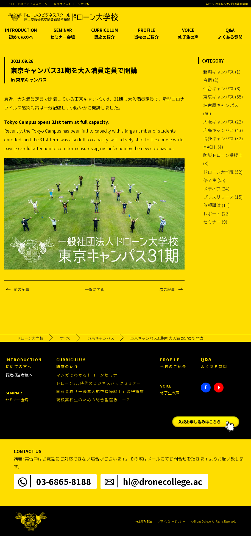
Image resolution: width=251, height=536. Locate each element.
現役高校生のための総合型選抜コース (93, 399)
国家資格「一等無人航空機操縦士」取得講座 (100, 391)
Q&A (230, 34)
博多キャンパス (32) (223, 138)
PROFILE (146, 34)
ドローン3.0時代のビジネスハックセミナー (98, 383)
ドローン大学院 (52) (223, 172)
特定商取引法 (143, 521)
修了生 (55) (214, 180)
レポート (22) (216, 213)
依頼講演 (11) (216, 205)
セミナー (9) (215, 221)
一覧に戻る (94, 289)
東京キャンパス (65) (223, 96)
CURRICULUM (105, 34)
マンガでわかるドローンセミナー (89, 375)
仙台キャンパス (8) (222, 88)
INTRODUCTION (21, 34)
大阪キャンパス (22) (223, 121)
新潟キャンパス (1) (222, 71)
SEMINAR (62, 34)
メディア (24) (216, 188)
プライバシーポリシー (171, 521)
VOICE (188, 34)
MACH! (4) (213, 147)
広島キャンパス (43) (223, 130)
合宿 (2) (211, 80)
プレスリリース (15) (223, 196)
